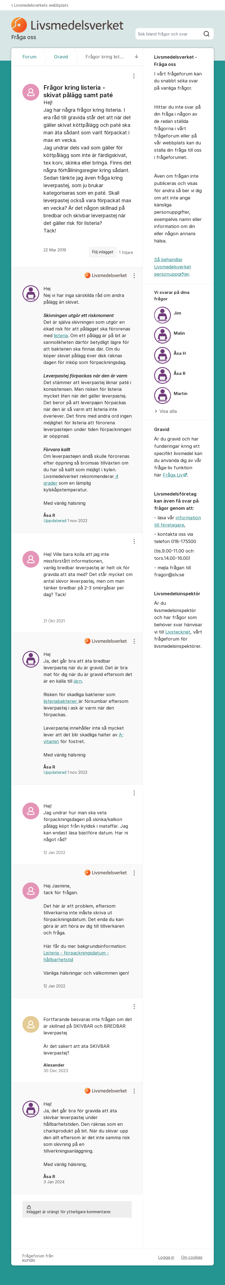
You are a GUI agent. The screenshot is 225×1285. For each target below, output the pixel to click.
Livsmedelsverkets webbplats (39, 5)
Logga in (166, 1257)
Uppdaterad (65, 520)
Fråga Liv (173, 475)
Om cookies (192, 1257)
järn (78, 681)
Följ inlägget (102, 252)
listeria (61, 335)
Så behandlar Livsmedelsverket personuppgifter (172, 267)
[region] (77, 166)
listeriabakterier (60, 701)
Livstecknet (177, 632)
